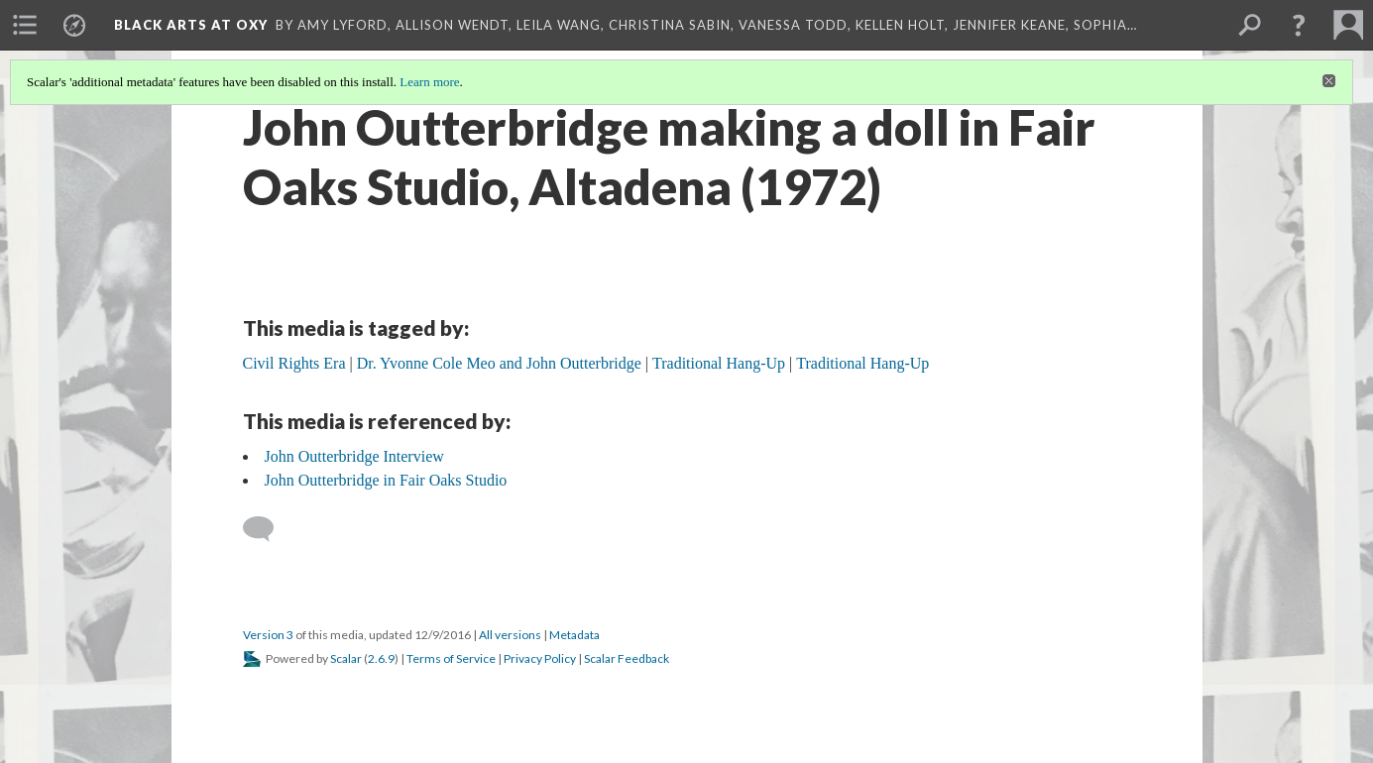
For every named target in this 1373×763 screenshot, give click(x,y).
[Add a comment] (267, 529)
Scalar (346, 658)
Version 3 (268, 634)
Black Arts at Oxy (191, 25)
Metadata (574, 634)
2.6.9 (381, 658)
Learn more (429, 81)
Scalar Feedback (626, 658)
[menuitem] (25, 25)
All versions (510, 634)
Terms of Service (451, 658)
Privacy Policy (540, 658)
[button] (1298, 25)
